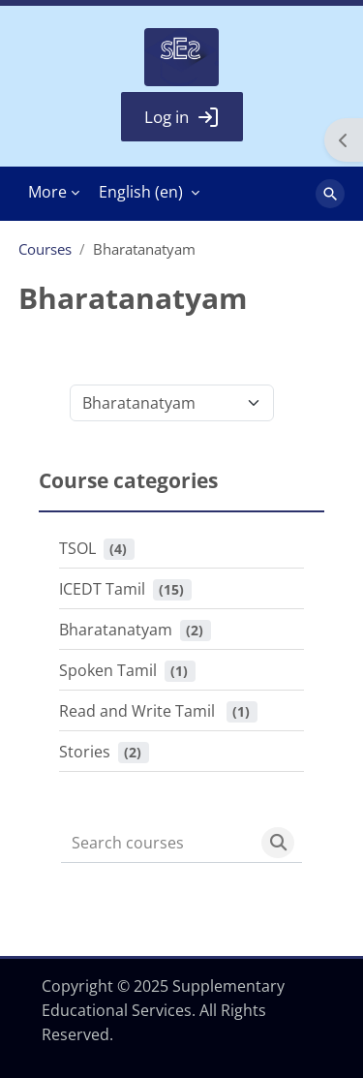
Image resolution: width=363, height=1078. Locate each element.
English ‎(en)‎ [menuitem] (141, 191)
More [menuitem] (47, 191)
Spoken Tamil (108, 670)
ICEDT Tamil (102, 589)
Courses (45, 249)
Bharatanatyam (115, 629)
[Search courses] (157, 842)
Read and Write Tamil (139, 711)
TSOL (77, 548)
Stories (84, 751)
